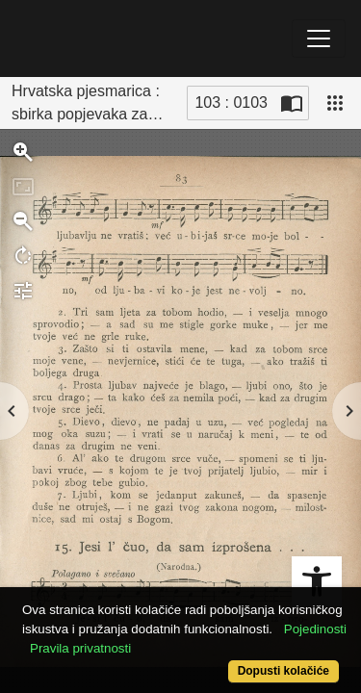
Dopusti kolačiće (283, 671)
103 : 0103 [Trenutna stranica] (231, 102)
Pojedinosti (315, 629)
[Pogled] (335, 103)
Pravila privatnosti (80, 648)
